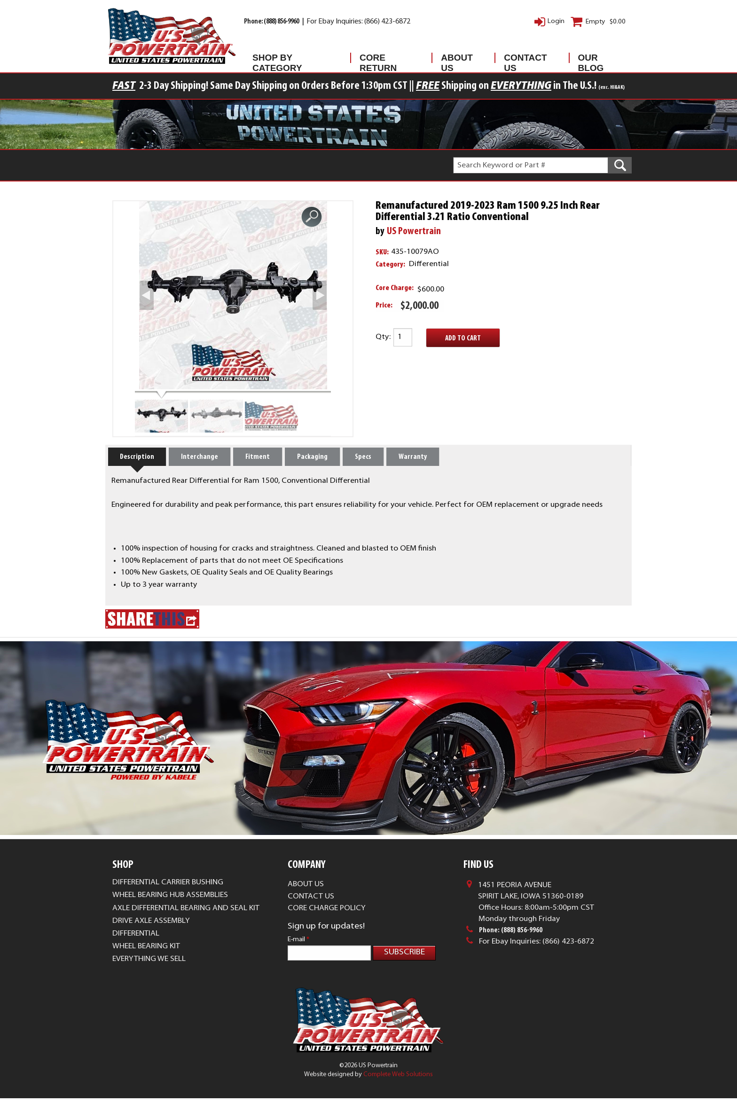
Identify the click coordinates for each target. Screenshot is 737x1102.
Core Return (378, 60)
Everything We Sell (149, 959)
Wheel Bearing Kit (146, 946)
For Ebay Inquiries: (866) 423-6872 (358, 21)
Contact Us (525, 60)
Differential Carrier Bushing (167, 882)
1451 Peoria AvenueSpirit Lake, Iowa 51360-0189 (530, 891)
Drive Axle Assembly (151, 921)
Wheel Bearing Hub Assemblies (170, 895)
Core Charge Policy (327, 908)
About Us (457, 60)
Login (556, 21)
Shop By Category (277, 60)
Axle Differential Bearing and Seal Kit (185, 908)
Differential (135, 933)
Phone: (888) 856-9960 (272, 21)
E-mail (298, 939)
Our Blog (591, 60)
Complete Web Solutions (398, 1078)
